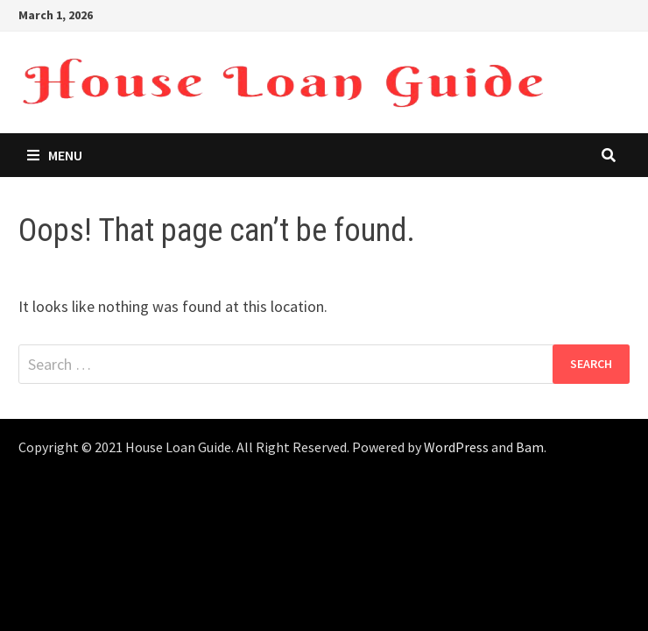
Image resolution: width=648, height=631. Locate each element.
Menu (54, 155)
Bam (530, 447)
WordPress (456, 447)
